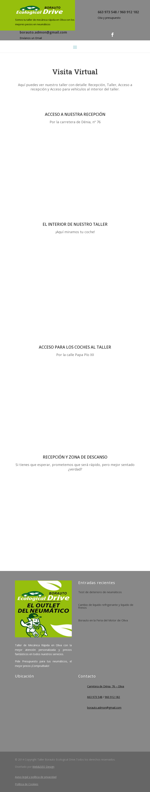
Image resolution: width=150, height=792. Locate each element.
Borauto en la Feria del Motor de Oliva (103, 620)
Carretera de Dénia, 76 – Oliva (105, 686)
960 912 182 (129, 12)
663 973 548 (107, 12)
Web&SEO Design (43, 766)
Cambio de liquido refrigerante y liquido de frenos (105, 606)
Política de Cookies (26, 784)
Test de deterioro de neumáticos (100, 592)
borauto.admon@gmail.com (43, 32)
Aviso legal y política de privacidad (35, 777)
